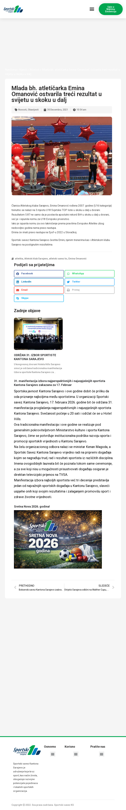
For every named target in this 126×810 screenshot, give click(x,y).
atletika (19, 258)
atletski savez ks (58, 258)
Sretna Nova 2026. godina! (32, 506)
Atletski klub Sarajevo (36, 258)
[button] (91, 9)
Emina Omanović (77, 258)
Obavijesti (33, 109)
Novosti (34, 69)
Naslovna (11, 69)
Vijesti (23, 69)
